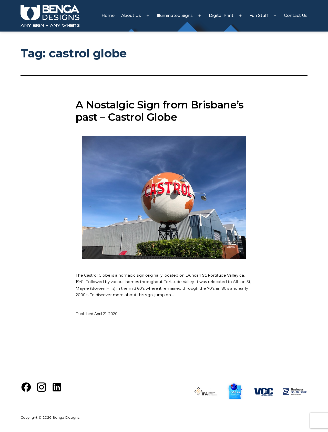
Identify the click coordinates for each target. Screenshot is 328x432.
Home (108, 15)
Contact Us (296, 15)
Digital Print (221, 15)
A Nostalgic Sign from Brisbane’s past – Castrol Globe (160, 110)
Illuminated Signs (175, 15)
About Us (131, 15)
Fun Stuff (258, 15)
